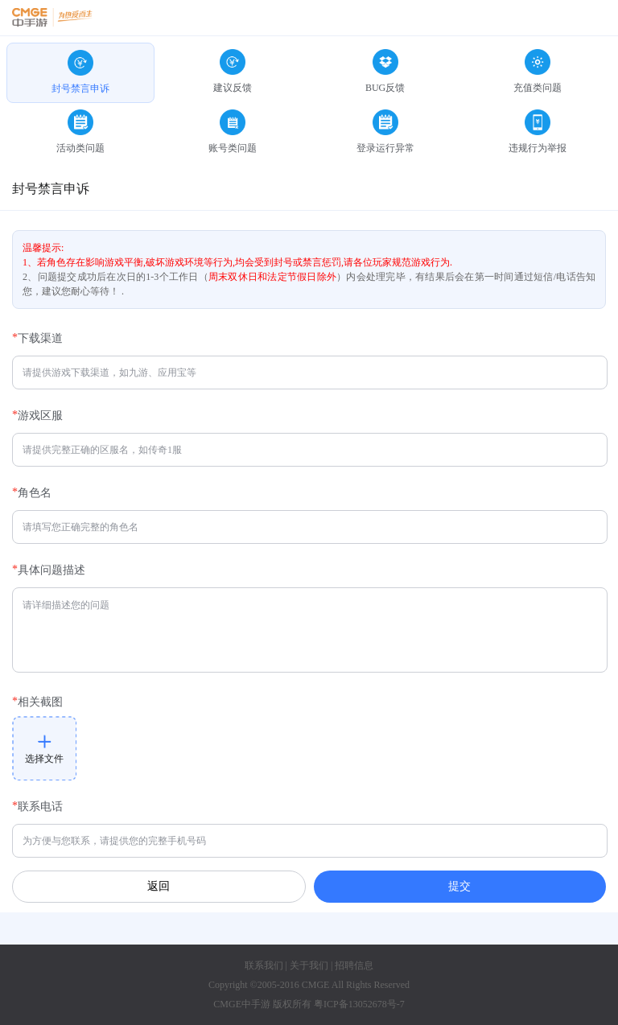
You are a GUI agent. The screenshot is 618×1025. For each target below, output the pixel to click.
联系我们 (264, 965)
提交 (459, 885)
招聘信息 (354, 965)
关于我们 (309, 965)
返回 (158, 886)
